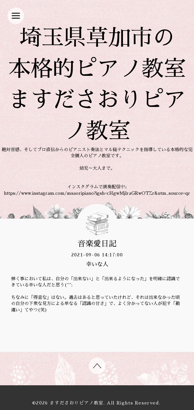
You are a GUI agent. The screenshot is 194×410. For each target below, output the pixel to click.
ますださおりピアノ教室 (77, 403)
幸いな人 (97, 264)
